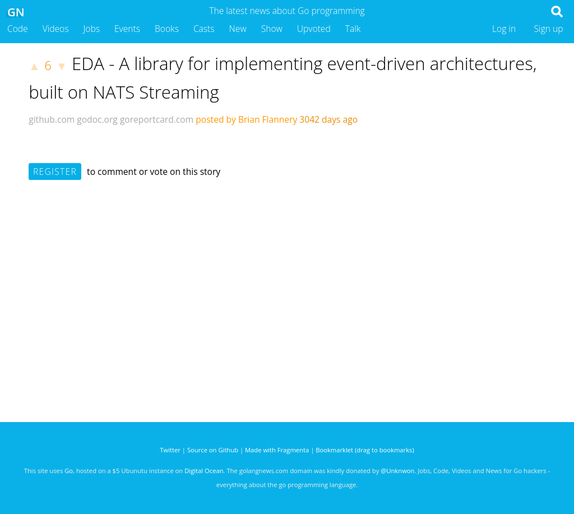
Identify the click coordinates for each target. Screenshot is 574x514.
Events (127, 28)
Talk (353, 28)
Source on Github (212, 450)
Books (167, 28)
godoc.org (97, 119)
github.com (52, 119)
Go (68, 470)
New (238, 28)
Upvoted (314, 28)
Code (17, 28)
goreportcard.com (156, 119)
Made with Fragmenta (277, 450)
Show (272, 28)
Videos (56, 28)
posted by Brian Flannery (246, 119)
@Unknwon (397, 470)
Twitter (170, 450)
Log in (504, 28)
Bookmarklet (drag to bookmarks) (365, 450)
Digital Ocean (203, 470)
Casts (204, 28)
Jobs (91, 28)
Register (55, 171)
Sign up (548, 28)
